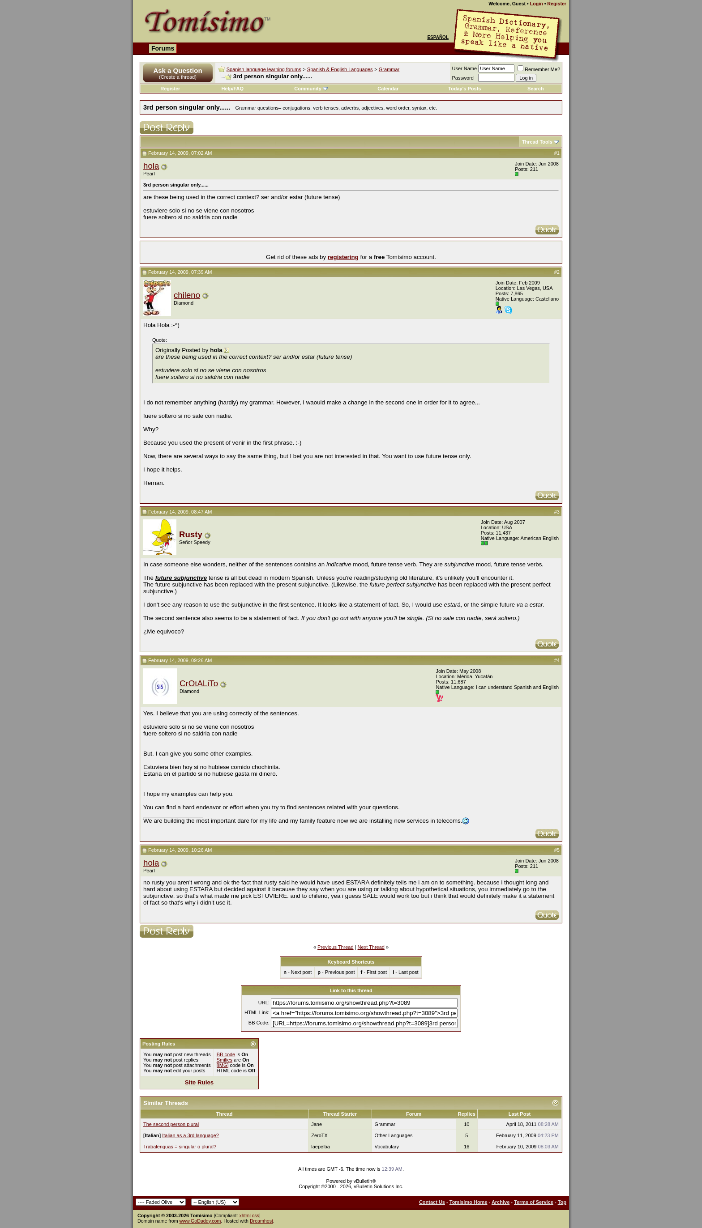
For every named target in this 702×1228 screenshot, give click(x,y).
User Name (464, 68)
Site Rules (199, 1082)
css (255, 1215)
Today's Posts (464, 88)
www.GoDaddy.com (200, 1221)
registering (343, 257)
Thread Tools (537, 141)
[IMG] (223, 1065)
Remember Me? (539, 69)
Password (463, 78)
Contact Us (432, 1202)
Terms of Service (533, 1202)
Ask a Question (177, 70)
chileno (187, 295)
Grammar (389, 69)
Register (556, 3)
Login (536, 3)
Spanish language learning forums (264, 69)
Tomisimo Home (468, 1202)
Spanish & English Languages (340, 69)
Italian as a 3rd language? (190, 1135)
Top (562, 1202)
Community (311, 88)
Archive (500, 1202)
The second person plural (171, 1124)
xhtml (244, 1215)
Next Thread (371, 947)
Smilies (224, 1059)
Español (438, 37)
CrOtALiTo (199, 683)
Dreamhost (261, 1221)
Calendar (387, 88)
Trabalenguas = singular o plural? (179, 1146)
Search (535, 88)
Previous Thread (335, 947)
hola (151, 165)
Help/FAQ (233, 88)
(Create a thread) (178, 77)
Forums (162, 48)
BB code (226, 1054)
